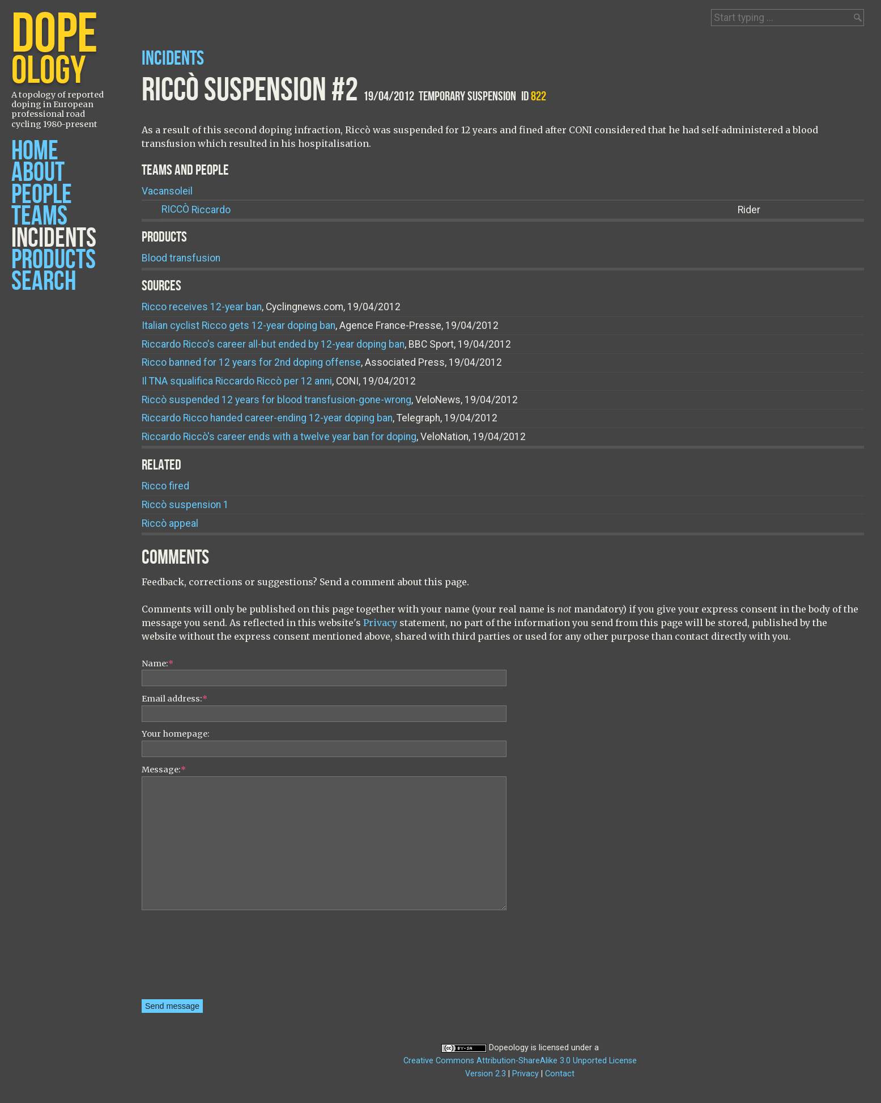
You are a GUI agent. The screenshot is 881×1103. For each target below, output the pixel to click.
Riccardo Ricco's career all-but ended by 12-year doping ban (273, 344)
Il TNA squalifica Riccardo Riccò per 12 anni (237, 381)
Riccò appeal (170, 523)
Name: (157, 663)
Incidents (53, 238)
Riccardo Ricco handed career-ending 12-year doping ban (267, 418)
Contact (559, 1074)
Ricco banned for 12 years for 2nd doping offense (251, 362)
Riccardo (196, 209)
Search (43, 281)
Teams (39, 216)
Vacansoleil (167, 191)
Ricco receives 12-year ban (202, 306)
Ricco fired (165, 486)
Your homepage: (176, 734)
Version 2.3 (485, 1074)
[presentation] (188, 958)
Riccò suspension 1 (185, 504)
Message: (164, 769)
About (38, 173)
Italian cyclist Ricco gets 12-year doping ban (238, 325)
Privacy (380, 622)
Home (34, 151)
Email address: (174, 699)
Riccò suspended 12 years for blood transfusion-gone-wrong (276, 399)
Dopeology (509, 1048)
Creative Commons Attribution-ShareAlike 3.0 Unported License (520, 1061)
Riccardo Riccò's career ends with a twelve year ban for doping (279, 436)
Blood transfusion (181, 258)
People (41, 195)
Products (53, 260)
